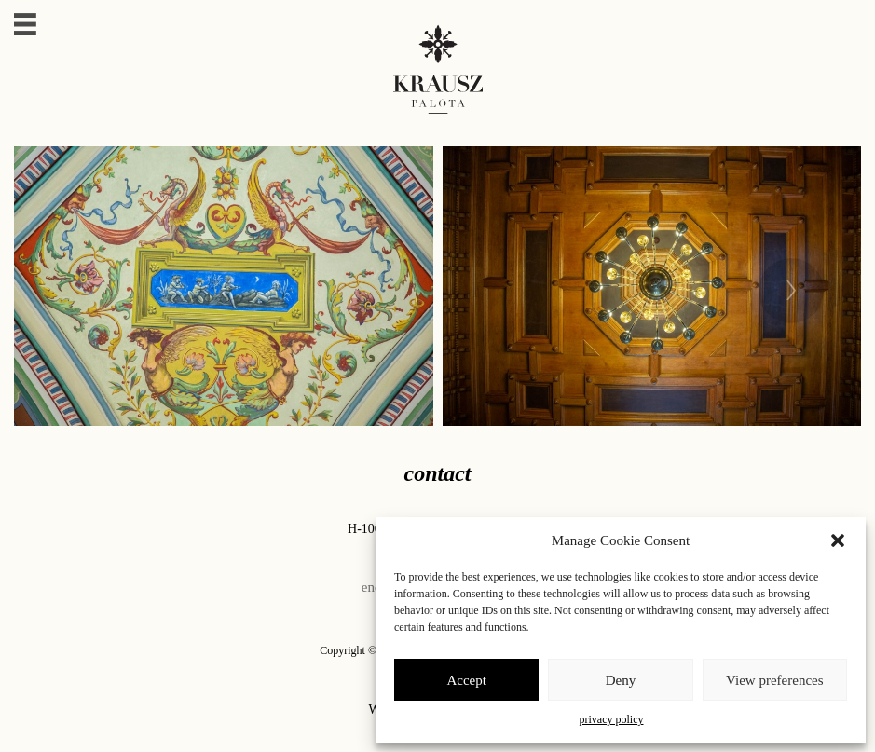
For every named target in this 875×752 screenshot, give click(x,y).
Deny (621, 680)
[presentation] (791, 286)
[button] (837, 540)
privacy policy (612, 719)
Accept (465, 680)
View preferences (774, 680)
